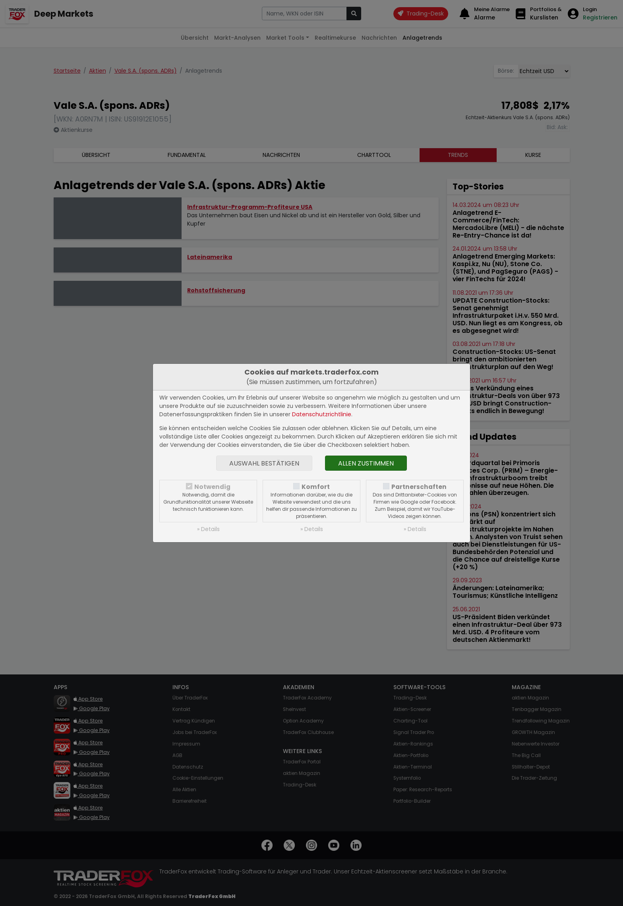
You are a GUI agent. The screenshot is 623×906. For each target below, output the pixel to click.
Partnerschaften (419, 487)
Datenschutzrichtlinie (321, 414)
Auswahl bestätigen (264, 463)
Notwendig (212, 487)
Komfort (316, 487)
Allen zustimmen (366, 463)
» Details (208, 529)
